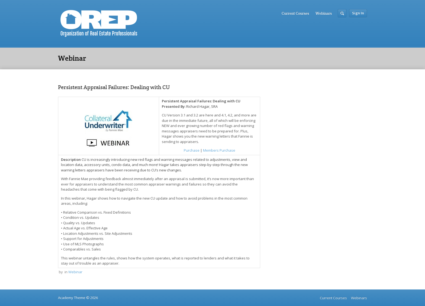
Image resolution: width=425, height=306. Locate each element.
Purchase (191, 150)
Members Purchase (219, 150)
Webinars (323, 13)
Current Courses (295, 13)
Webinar (75, 271)
